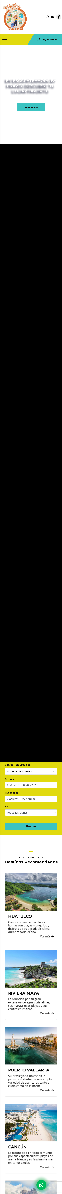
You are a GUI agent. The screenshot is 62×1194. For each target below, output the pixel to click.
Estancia (10, 779)
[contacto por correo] (52, 17)
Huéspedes (11, 792)
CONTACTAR (31, 107)
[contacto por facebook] (58, 17)
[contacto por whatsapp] (47, 17)
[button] (31, 799)
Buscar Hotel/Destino (17, 764)
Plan (7, 806)
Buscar (31, 826)
